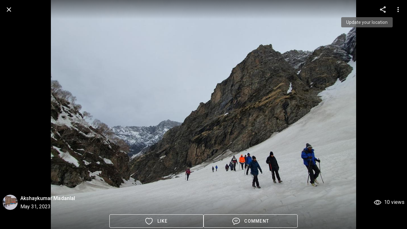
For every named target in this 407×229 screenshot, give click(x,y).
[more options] (382, 9)
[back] (9, 9)
